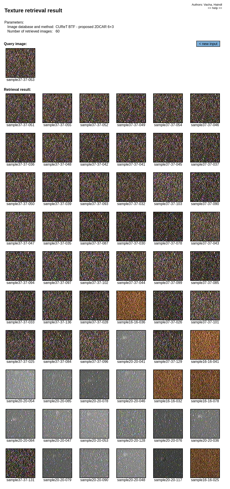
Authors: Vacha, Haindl (207, 4)
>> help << (215, 8)
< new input (208, 44)
